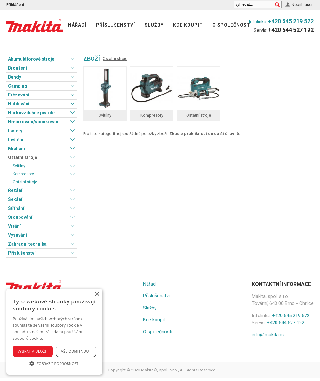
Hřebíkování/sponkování (34, 121)
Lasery (15, 130)
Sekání (15, 199)
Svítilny (19, 166)
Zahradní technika (27, 244)
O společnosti (232, 24)
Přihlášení (15, 4)
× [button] (96, 294)
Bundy (14, 77)
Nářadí (77, 24)
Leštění (15, 139)
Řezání (15, 190)
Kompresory (23, 174)
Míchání (16, 148)
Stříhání (16, 208)
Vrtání (14, 226)
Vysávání (17, 235)
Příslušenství (115, 24)
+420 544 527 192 (291, 30)
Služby (154, 24)
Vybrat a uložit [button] (33, 351)
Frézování (18, 94)
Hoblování (18, 103)
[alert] (54, 332)
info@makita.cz (268, 335)
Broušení (17, 68)
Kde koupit (188, 24)
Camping (17, 85)
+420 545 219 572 (291, 21)
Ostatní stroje (22, 157)
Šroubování (20, 217)
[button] (54, 363)
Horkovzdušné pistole (31, 112)
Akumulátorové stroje (31, 59)
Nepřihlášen (303, 4)
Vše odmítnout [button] (76, 351)
